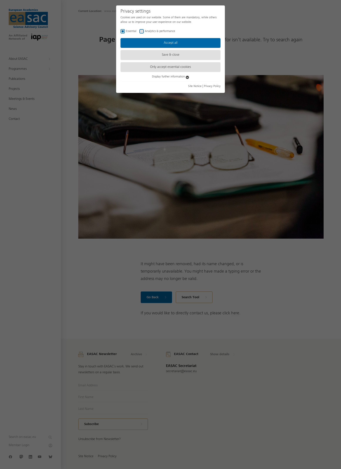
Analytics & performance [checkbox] (160, 31)
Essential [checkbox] (131, 31)
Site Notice (195, 86)
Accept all (170, 43)
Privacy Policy (212, 86)
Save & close (170, 55)
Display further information (170, 76)
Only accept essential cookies (170, 67)
